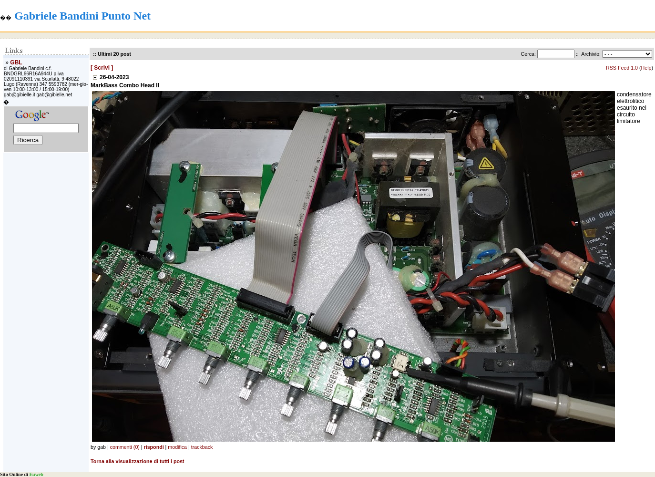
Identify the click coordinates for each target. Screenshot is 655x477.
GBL (16, 62)
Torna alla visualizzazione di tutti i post (137, 461)
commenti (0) (125, 447)
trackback (202, 447)
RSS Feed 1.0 (622, 68)
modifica (177, 447)
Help (646, 68)
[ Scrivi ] (102, 67)
